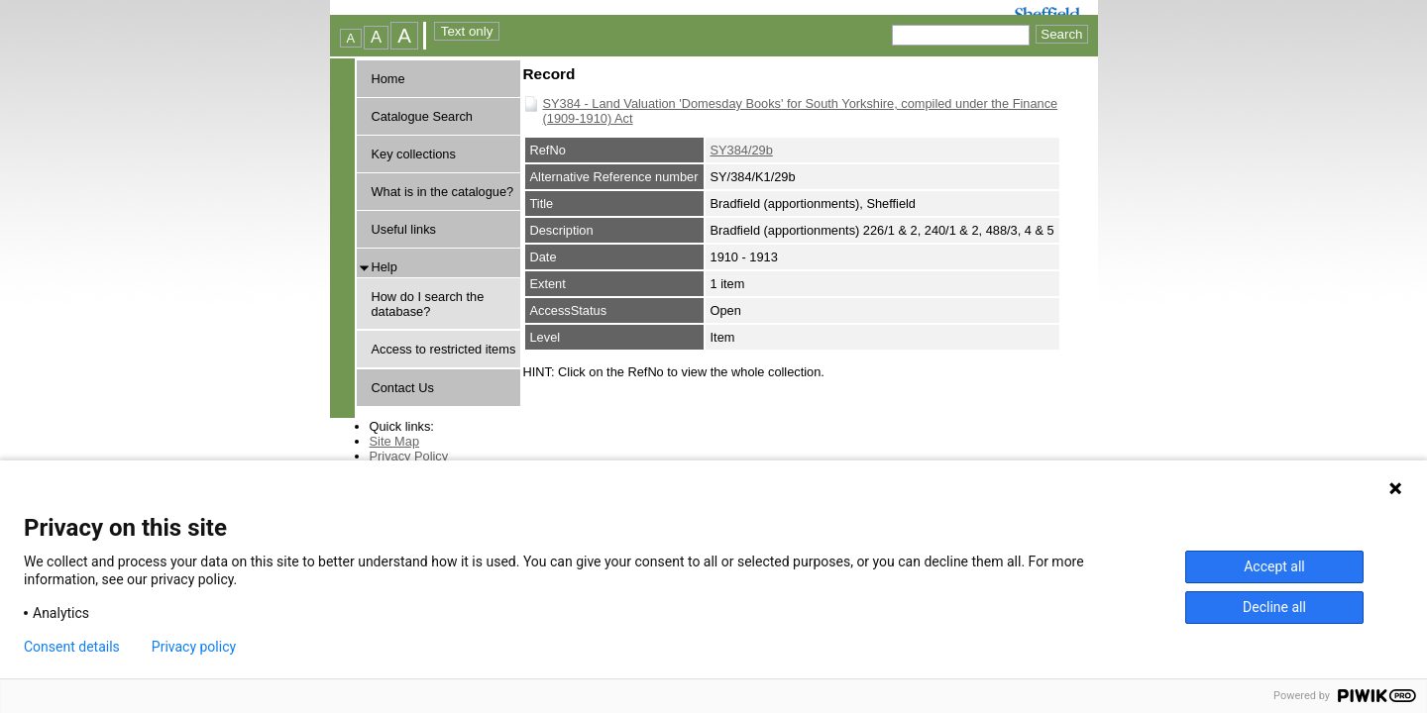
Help (384, 266)
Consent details (72, 647)
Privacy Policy (409, 456)
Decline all (1274, 607)
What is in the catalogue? (443, 191)
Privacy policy (194, 647)
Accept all (1274, 566)
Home (388, 78)
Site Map (395, 441)
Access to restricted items (444, 349)
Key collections (414, 154)
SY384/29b (742, 150)
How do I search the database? (428, 304)
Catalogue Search (422, 116)
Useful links (404, 229)
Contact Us (403, 387)
